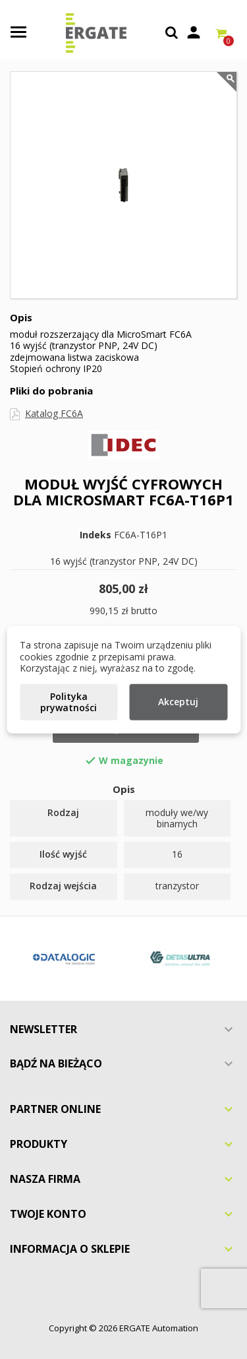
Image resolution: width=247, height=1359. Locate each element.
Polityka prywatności (68, 701)
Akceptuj (178, 701)
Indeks (95, 535)
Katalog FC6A (54, 413)
